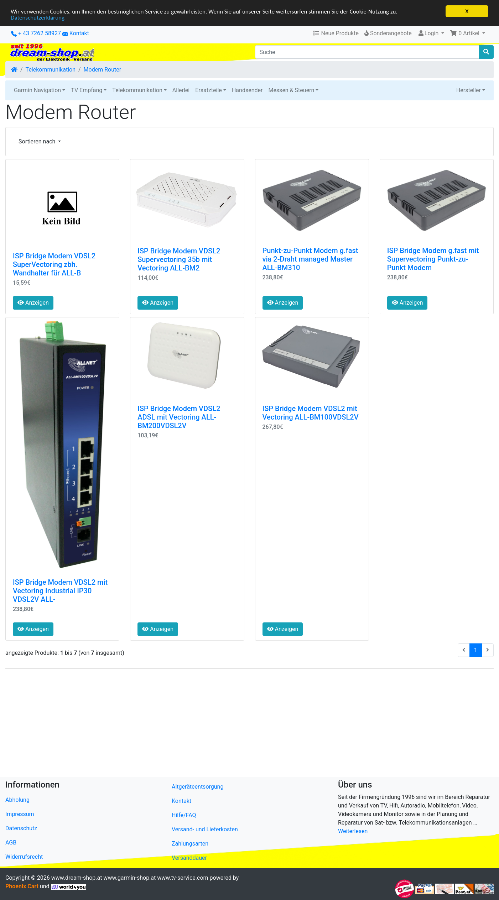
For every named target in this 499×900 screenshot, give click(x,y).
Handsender (247, 90)
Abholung (17, 799)
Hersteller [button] (468, 90)
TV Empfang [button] (86, 90)
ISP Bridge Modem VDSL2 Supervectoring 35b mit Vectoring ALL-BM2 (178, 259)
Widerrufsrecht (24, 856)
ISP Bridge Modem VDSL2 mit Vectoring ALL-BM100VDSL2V (311, 412)
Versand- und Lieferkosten (205, 829)
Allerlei (180, 90)
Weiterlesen (353, 831)
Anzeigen (33, 302)
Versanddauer (189, 857)
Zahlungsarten (190, 843)
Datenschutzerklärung (37, 17)
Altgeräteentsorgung (197, 786)
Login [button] (428, 33)
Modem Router (102, 69)
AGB (10, 842)
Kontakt (79, 33)
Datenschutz (21, 828)
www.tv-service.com (182, 877)
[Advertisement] (219, 724)
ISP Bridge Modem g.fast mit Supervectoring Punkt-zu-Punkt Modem (433, 259)
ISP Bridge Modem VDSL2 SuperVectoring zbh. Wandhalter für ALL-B (54, 264)
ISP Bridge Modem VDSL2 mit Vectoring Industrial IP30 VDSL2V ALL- (60, 591)
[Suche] (367, 52)
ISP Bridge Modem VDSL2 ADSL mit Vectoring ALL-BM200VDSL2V (178, 417)
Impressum (19, 814)
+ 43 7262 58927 (36, 33)
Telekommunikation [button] (137, 90)
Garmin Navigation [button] (37, 90)
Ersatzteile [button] (208, 90)
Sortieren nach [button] (38, 141)
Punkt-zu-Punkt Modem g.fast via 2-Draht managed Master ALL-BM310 (310, 259)
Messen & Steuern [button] (291, 90)
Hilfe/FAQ (184, 815)
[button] (467, 33)
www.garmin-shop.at (129, 877)
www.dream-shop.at (76, 877)
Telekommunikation (51, 69)
